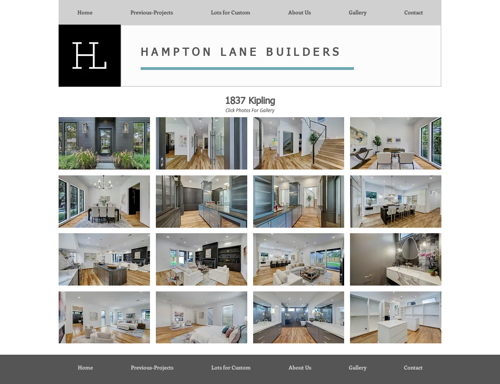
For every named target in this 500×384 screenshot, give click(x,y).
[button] (104, 143)
